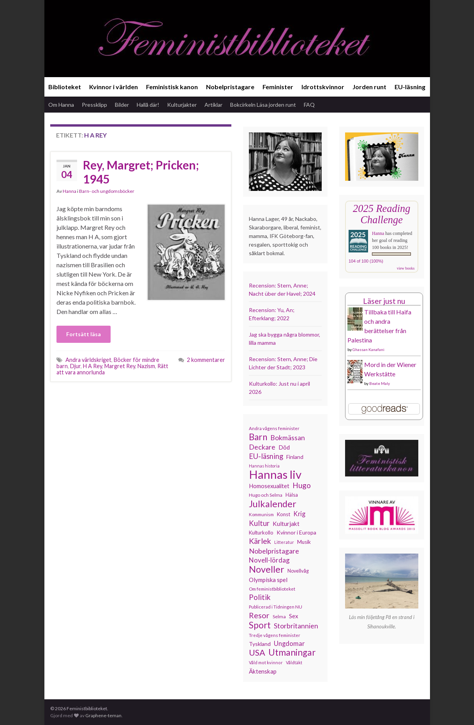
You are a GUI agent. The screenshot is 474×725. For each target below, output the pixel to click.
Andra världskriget (88, 359)
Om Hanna (61, 104)
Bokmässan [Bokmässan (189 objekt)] (287, 438)
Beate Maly (379, 383)
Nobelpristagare (230, 86)
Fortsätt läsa (83, 334)
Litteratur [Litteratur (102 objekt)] (284, 542)
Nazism (146, 366)
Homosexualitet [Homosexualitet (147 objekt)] (269, 485)
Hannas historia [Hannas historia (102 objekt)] (264, 465)
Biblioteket (64, 86)
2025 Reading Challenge (381, 214)
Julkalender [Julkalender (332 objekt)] (272, 503)
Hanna (69, 191)
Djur (75, 366)
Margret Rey (119, 366)
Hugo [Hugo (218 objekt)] (302, 485)
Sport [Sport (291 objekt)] (260, 625)
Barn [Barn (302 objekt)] (258, 437)
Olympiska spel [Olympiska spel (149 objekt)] (268, 579)
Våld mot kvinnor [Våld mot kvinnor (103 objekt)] (266, 662)
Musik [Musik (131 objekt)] (304, 542)
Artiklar (213, 104)
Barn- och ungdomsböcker (106, 191)
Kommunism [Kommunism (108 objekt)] (261, 514)
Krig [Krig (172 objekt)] (299, 514)
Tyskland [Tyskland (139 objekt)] (260, 643)
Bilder (122, 104)
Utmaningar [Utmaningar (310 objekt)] (292, 652)
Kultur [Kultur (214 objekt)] (259, 523)
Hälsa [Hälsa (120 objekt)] (291, 495)
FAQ (309, 104)
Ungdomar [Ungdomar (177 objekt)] (289, 643)
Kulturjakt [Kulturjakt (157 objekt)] (286, 523)
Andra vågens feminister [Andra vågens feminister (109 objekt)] (274, 428)
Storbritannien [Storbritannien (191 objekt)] (296, 626)
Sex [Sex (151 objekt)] (293, 615)
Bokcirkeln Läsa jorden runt (263, 104)
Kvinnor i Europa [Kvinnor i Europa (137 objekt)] (296, 532)
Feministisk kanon (172, 86)
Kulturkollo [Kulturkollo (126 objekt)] (261, 532)
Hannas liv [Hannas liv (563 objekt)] (275, 474)
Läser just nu (384, 300)
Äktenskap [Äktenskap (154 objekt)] (263, 671)
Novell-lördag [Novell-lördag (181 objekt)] (269, 560)
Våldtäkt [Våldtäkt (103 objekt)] (294, 662)
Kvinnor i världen (113, 86)
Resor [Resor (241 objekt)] (259, 615)
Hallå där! (148, 104)
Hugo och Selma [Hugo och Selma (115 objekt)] (265, 495)
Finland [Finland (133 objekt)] (294, 456)
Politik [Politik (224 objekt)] (260, 597)
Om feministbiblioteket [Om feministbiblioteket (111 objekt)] (272, 588)
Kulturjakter (182, 104)
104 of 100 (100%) (366, 261)
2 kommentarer (206, 359)
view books (406, 268)
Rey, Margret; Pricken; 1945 (141, 172)
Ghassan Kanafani (368, 349)
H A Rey (92, 366)
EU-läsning (410, 86)
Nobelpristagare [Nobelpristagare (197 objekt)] (274, 551)
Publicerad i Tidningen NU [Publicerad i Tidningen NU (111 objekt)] (275, 606)
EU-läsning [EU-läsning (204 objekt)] (266, 456)
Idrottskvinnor (322, 86)
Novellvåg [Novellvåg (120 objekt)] (298, 571)
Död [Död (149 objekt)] (284, 447)
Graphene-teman (103, 715)
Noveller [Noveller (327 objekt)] (266, 569)
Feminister (278, 86)
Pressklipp (94, 104)
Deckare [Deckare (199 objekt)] (262, 447)
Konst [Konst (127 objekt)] (283, 514)
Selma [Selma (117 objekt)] (279, 616)
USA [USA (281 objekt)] (257, 652)
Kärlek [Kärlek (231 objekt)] (260, 541)
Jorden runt (369, 86)
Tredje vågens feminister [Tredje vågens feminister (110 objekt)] (274, 635)
